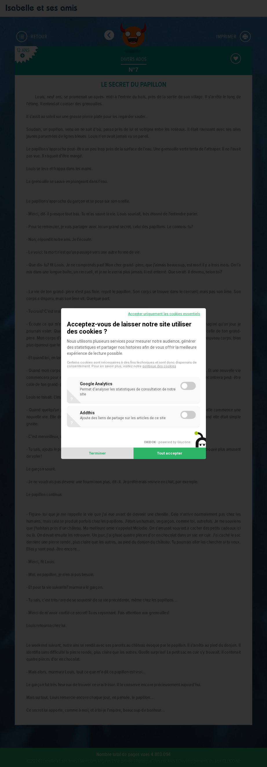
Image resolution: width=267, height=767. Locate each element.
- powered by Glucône (167, 442)
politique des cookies (159, 366)
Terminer (97, 453)
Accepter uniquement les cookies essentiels (164, 314)
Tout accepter (169, 453)
